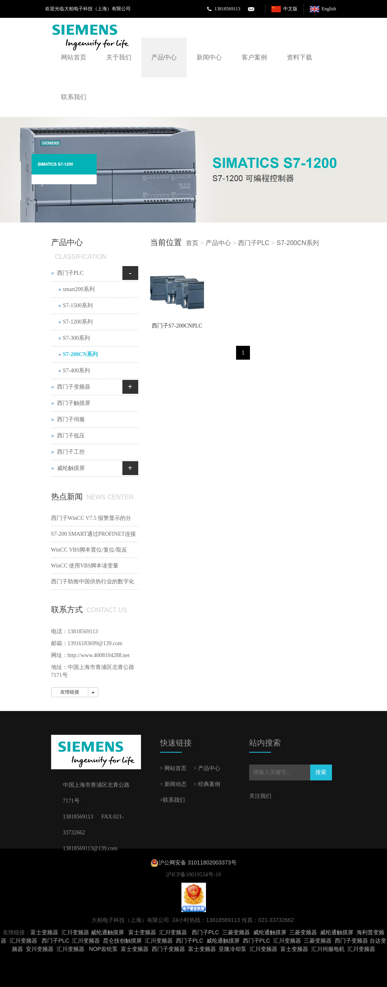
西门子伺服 (71, 419)
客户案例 (254, 57)
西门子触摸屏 (73, 403)
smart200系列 (79, 289)
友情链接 (69, 692)
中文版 (290, 8)
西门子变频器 (73, 387)
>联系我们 (172, 800)
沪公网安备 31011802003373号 (197, 862)
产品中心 (164, 57)
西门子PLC (253, 243)
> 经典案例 (207, 784)
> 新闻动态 (173, 784)
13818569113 (227, 8)
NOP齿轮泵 (103, 949)
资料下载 (299, 57)
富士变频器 (44, 932)
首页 (192, 243)
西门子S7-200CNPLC (177, 326)
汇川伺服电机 (328, 949)
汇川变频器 (75, 932)
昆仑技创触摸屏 (122, 940)
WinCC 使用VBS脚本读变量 (85, 566)
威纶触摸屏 (71, 468)
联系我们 (73, 97)
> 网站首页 (173, 768)
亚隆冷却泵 (232, 949)
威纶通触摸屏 (107, 932)
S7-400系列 (76, 371)
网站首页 (73, 57)
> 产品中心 (207, 768)
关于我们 (119, 57)
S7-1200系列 (78, 322)
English (329, 8)
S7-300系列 (76, 338)
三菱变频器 (236, 932)
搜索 (320, 772)
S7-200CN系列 (297, 243)
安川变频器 (39, 949)
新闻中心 (209, 57)
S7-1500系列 (78, 306)
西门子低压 (71, 436)
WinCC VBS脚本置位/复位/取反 (89, 550)
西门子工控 (71, 452)
